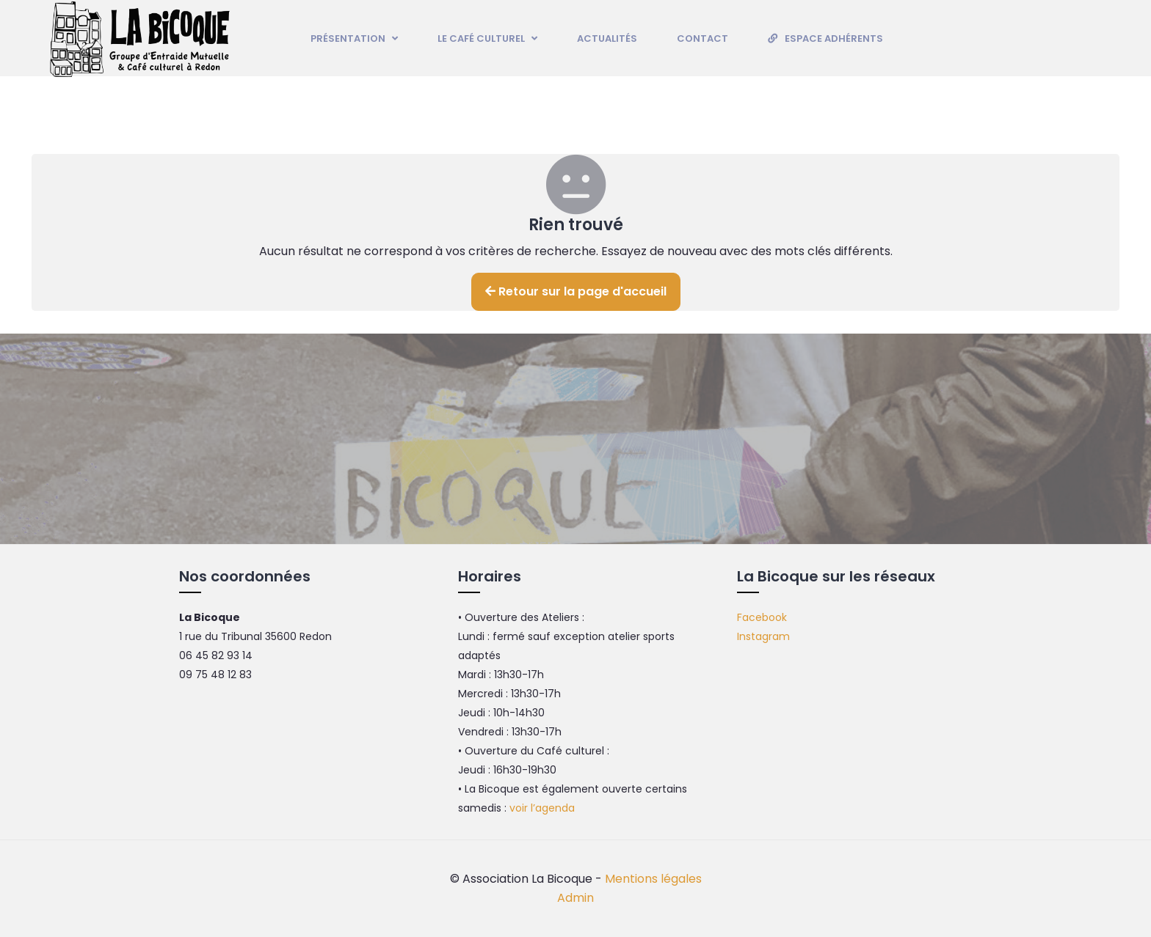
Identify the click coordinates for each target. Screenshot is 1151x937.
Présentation (354, 38)
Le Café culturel (487, 38)
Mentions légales (653, 878)
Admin (575, 897)
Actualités (607, 38)
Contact (702, 38)
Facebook (762, 617)
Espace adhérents (834, 38)
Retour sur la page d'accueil (576, 291)
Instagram (763, 636)
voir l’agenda (542, 808)
